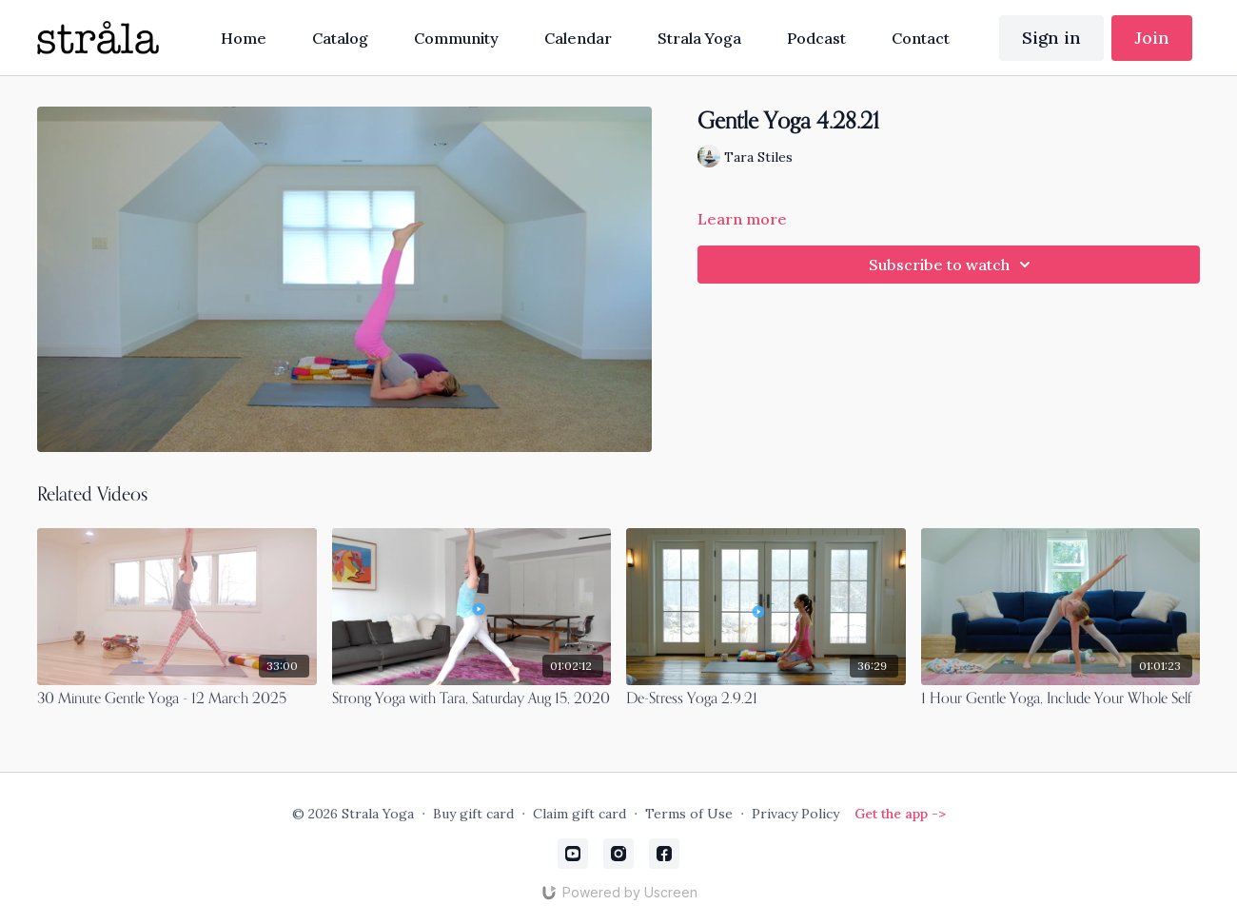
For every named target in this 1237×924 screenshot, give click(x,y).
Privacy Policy (795, 813)
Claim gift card (579, 813)
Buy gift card (473, 813)
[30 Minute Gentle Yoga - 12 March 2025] (177, 699)
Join (1151, 38)
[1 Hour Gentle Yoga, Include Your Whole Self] (1061, 699)
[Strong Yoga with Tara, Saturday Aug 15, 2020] (472, 699)
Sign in (1051, 38)
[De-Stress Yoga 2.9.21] (766, 699)
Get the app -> (900, 813)
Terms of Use (689, 813)
